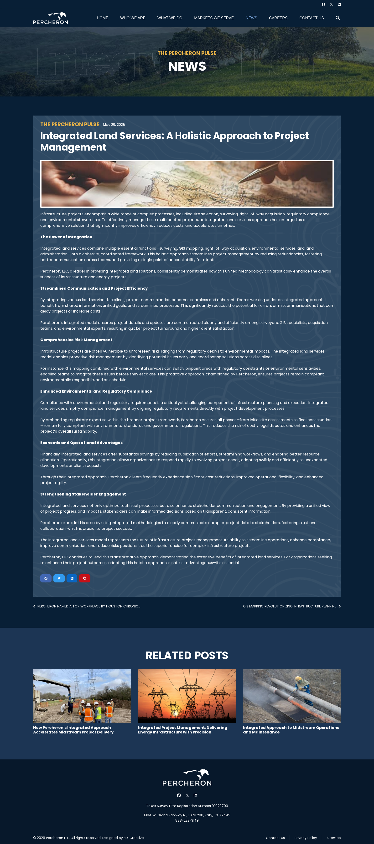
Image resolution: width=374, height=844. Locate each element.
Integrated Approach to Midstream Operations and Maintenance (291, 730)
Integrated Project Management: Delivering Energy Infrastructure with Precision (182, 730)
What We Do (169, 18)
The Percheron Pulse (69, 124)
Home (102, 18)
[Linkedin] (339, 4)
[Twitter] (331, 4)
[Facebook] (323, 4)
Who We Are (132, 18)
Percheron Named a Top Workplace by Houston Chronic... (86, 606)
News (251, 18)
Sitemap (334, 837)
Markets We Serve (214, 18)
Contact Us (311, 18)
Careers (278, 18)
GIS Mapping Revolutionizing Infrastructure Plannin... (292, 606)
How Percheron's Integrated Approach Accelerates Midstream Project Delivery (73, 730)
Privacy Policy (306, 837)
